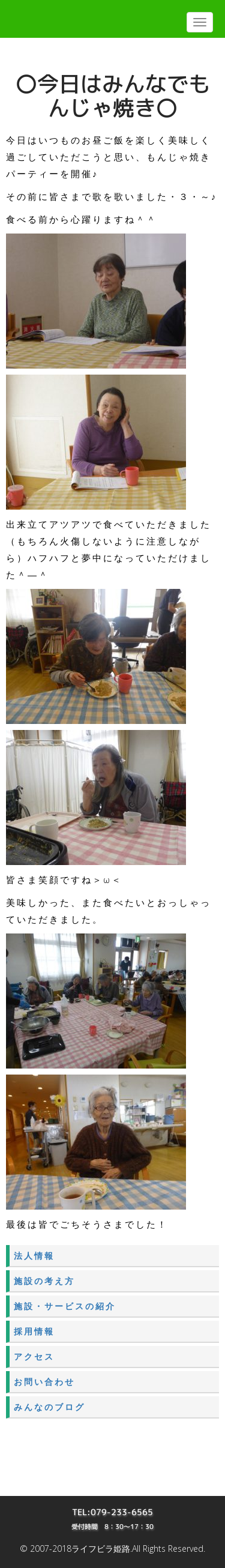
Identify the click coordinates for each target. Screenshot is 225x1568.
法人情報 (34, 1255)
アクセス (34, 1356)
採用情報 (34, 1331)
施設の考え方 (44, 1280)
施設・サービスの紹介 (65, 1306)
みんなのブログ (49, 1407)
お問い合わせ (44, 1381)
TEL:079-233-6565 (112, 1512)
